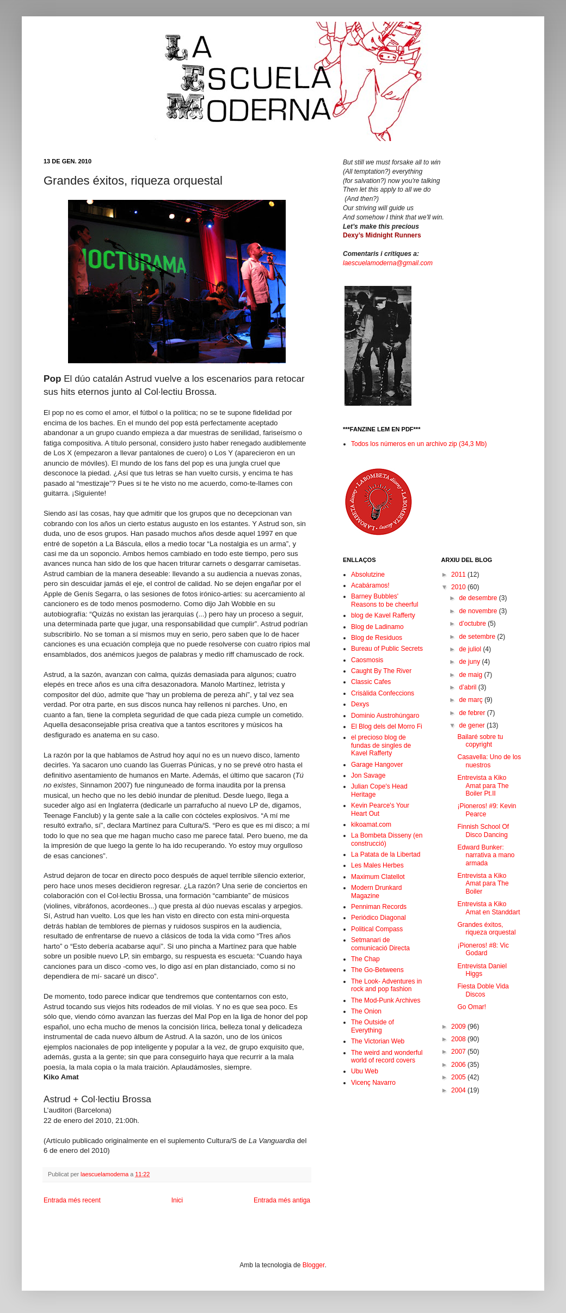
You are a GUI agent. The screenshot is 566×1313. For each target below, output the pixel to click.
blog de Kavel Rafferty (383, 615)
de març (471, 700)
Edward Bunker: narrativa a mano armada (485, 855)
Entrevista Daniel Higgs (482, 970)
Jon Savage (368, 775)
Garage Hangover (377, 764)
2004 (459, 1090)
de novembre (479, 611)
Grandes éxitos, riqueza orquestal (486, 928)
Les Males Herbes (377, 865)
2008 (459, 1039)
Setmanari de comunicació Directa (380, 943)
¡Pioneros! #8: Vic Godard (483, 949)
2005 (459, 1077)
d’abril (468, 687)
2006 (459, 1064)
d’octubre (473, 623)
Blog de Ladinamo (377, 627)
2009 (459, 1026)
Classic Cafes (371, 682)
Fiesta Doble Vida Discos (483, 990)
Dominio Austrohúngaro (385, 715)
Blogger (314, 1265)
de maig (471, 675)
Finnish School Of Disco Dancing (483, 830)
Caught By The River (381, 671)
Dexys (360, 704)
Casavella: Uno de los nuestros (489, 760)
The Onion (366, 1011)
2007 (459, 1051)
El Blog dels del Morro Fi (386, 726)
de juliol (471, 649)
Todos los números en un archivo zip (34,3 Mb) (419, 444)
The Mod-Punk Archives (385, 1000)
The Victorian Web (377, 1041)
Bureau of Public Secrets (387, 648)
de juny (470, 661)
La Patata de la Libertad (385, 854)
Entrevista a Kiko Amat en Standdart (488, 907)
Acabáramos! (370, 585)
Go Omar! (471, 1007)
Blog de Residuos (376, 638)
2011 (459, 574)
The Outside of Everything (372, 1026)
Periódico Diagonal (378, 917)
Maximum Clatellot (378, 877)
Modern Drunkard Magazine (376, 891)
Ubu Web (364, 1071)
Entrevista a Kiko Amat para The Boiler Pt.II (482, 785)
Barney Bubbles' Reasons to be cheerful (384, 600)
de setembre (478, 636)
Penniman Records (379, 907)
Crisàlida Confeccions (382, 693)
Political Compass (377, 929)
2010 (459, 587)
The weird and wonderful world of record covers (386, 1056)
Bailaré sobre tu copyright (480, 740)
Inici (177, 1200)
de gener (473, 725)
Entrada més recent (72, 1200)
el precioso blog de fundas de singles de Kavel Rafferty (381, 745)
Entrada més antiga (282, 1200)
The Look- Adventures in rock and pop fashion (386, 985)
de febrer (473, 713)
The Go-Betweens (377, 970)
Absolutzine (368, 574)
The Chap (365, 959)
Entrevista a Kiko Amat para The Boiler (482, 883)
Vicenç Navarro (373, 1082)
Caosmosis (367, 660)
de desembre (479, 598)
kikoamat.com (371, 824)
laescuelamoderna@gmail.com (388, 263)
